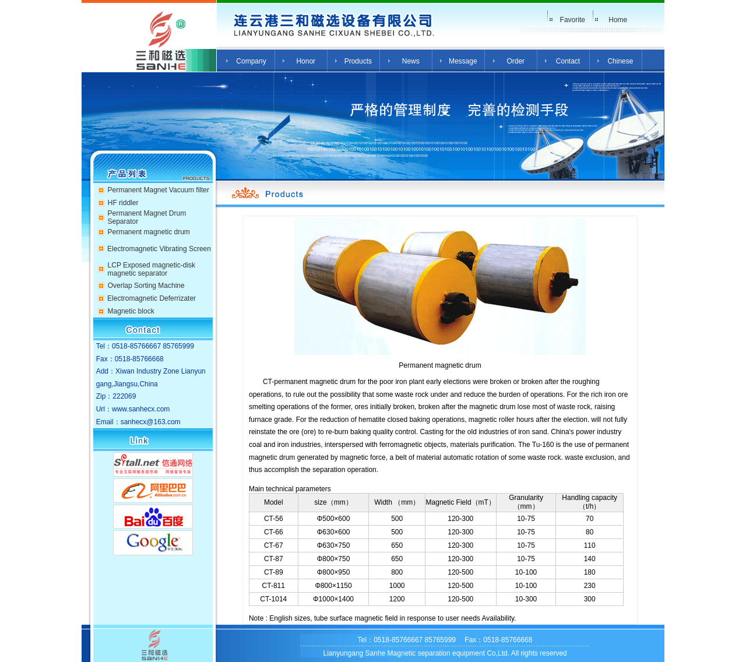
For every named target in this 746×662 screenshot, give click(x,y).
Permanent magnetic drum (148, 232)
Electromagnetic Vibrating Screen (159, 249)
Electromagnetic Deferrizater (151, 298)
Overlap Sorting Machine (146, 285)
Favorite (572, 20)
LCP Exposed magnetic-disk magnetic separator (152, 269)
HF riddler (123, 203)
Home (617, 20)
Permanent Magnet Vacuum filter (158, 190)
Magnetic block (131, 311)
